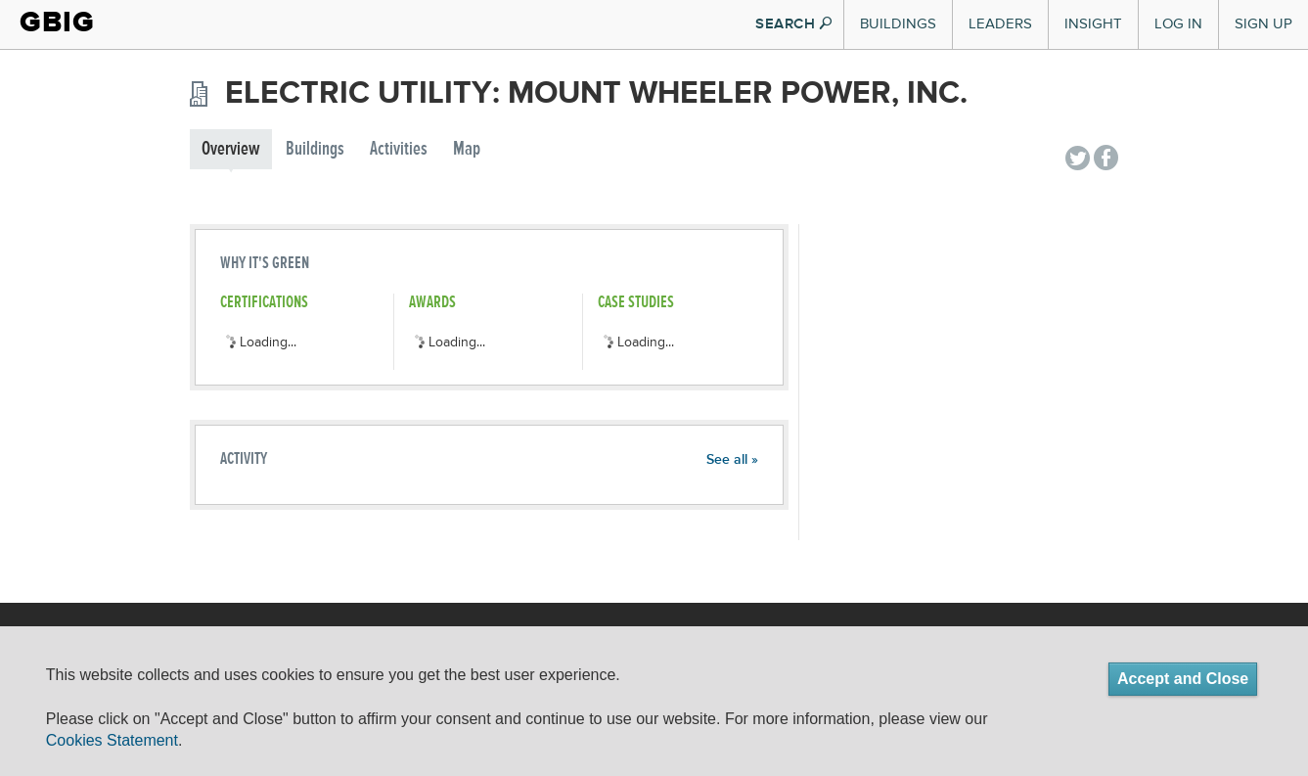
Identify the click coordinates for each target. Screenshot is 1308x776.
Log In (1178, 24)
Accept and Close (1182, 678)
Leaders (1000, 24)
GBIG (57, 22)
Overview (231, 149)
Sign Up (1263, 24)
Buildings (898, 24)
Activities (399, 149)
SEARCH (793, 24)
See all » (732, 460)
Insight (1093, 24)
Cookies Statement (112, 740)
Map (466, 149)
